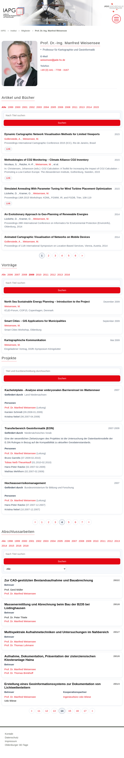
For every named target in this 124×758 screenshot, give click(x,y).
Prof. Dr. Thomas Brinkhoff (18, 673)
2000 (17, 107)
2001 (25, 107)
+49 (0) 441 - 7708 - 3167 (54, 69)
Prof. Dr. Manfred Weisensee (20, 407)
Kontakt (9, 733)
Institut (13, 31)
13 (54, 710)
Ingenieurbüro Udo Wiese (77, 696)
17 (85, 710)
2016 (67, 274)
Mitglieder (25, 31)
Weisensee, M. (31, 138)
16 (77, 710)
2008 (67, 107)
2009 (31, 274)
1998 (10, 541)
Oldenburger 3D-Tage (16, 744)
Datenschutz (11, 737)
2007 (17, 274)
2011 (75, 107)
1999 (10, 107)
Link (8, 149)
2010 (38, 274)
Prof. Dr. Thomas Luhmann (19, 645)
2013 (82, 107)
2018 (26, 545)
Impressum (11, 741)
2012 (53, 274)
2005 (53, 107)
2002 (32, 107)
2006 (60, 107)
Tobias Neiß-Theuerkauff (18, 462)
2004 (46, 107)
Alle (4, 107)
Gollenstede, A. (12, 138)
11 (39, 710)
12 (46, 710)
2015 (96, 107)
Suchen (62, 122)
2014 (89, 107)
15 (69, 710)
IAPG (3, 31)
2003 (39, 107)
